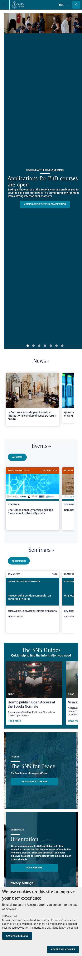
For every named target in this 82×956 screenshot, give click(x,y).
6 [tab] (56, 346)
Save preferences (17, 936)
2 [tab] (33, 346)
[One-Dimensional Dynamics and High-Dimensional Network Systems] (32, 494)
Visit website (34, 868)
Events (41, 446)
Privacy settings (21, 883)
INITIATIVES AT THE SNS (34, 782)
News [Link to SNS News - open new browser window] (41, 361)
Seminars (41, 548)
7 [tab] (62, 346)
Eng (61, 4)
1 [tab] (28, 346)
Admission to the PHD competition (45, 204)
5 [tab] (51, 346)
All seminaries (19, 559)
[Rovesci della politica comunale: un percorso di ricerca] (32, 600)
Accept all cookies (63, 949)
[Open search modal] (76, 5)
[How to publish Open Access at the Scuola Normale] (34, 693)
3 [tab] (39, 346)
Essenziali (11, 916)
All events (17, 457)
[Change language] (67, 5)
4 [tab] (45, 346)
